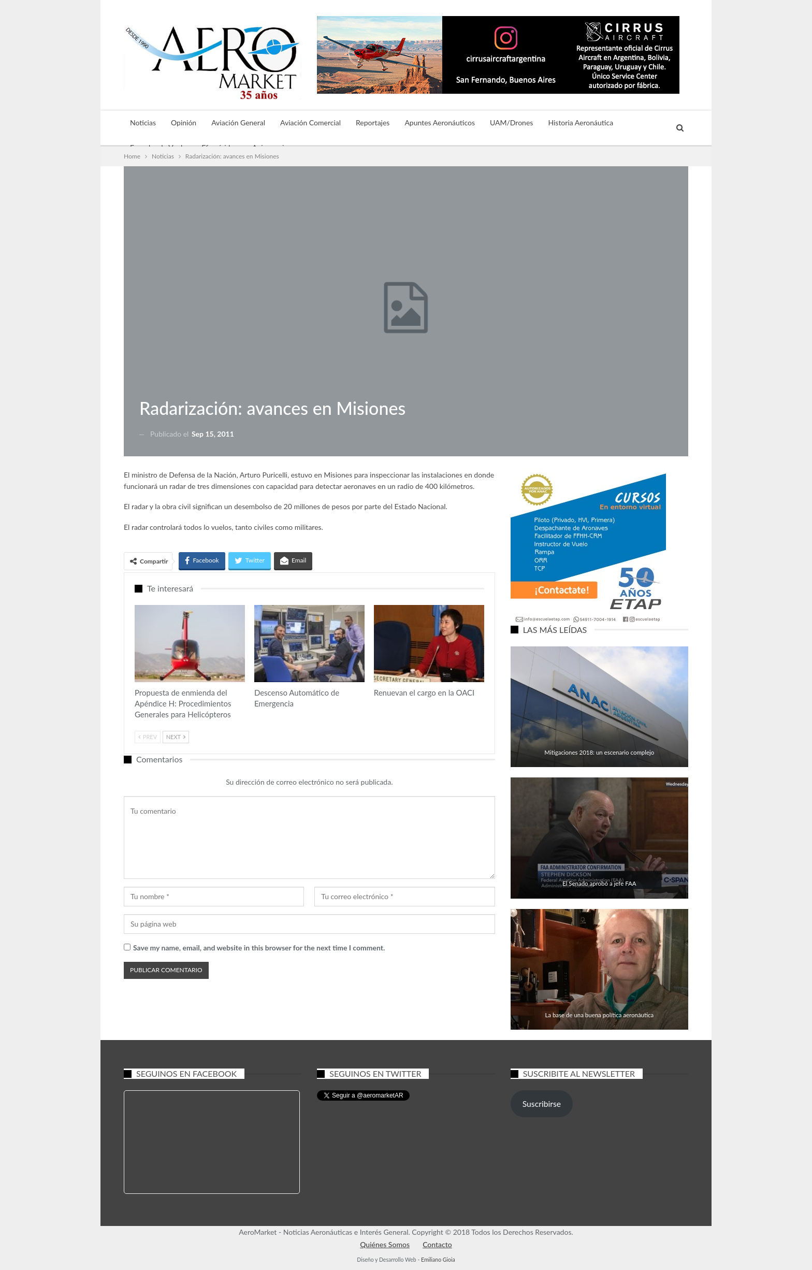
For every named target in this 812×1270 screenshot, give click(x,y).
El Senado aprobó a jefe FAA (599, 883)
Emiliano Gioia (438, 1260)
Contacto (437, 1244)
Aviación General (238, 122)
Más (635, 122)
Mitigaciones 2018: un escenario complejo (599, 752)
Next (175, 736)
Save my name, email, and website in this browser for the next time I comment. (259, 947)
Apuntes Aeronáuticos (439, 122)
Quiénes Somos (385, 1244)
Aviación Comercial (310, 122)
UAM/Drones (511, 122)
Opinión (183, 122)
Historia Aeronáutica (580, 122)
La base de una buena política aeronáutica (599, 1015)
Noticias (143, 122)
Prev (147, 736)
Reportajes (372, 122)
